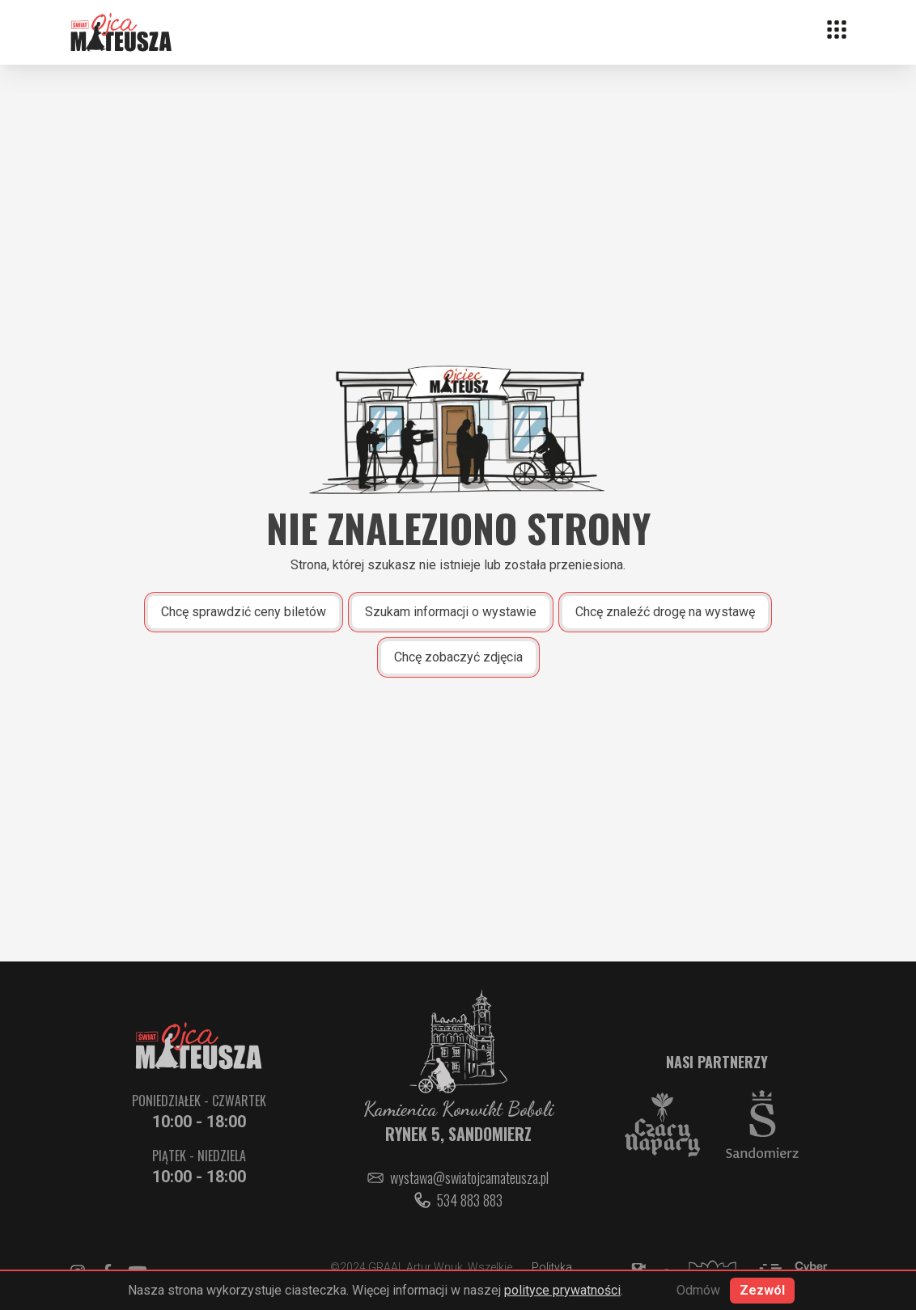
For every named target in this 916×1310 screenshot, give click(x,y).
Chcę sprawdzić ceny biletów (243, 611)
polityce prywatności (562, 1290)
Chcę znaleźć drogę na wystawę (665, 611)
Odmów (698, 1290)
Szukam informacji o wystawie (450, 611)
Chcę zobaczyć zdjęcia (458, 657)
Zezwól (762, 1290)
